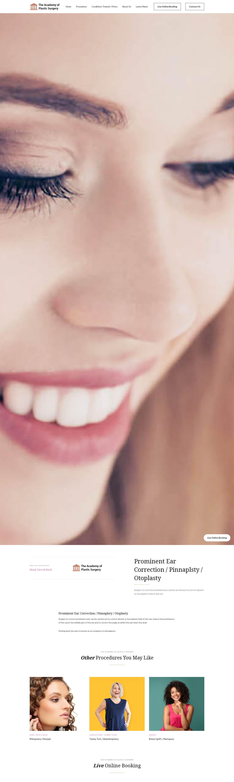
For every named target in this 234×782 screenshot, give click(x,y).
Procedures (81, 6)
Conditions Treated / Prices (104, 6)
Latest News (142, 6)
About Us (126, 6)
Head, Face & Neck (41, 569)
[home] (44, 6)
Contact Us (194, 6)
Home (68, 6)
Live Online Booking (167, 6)
